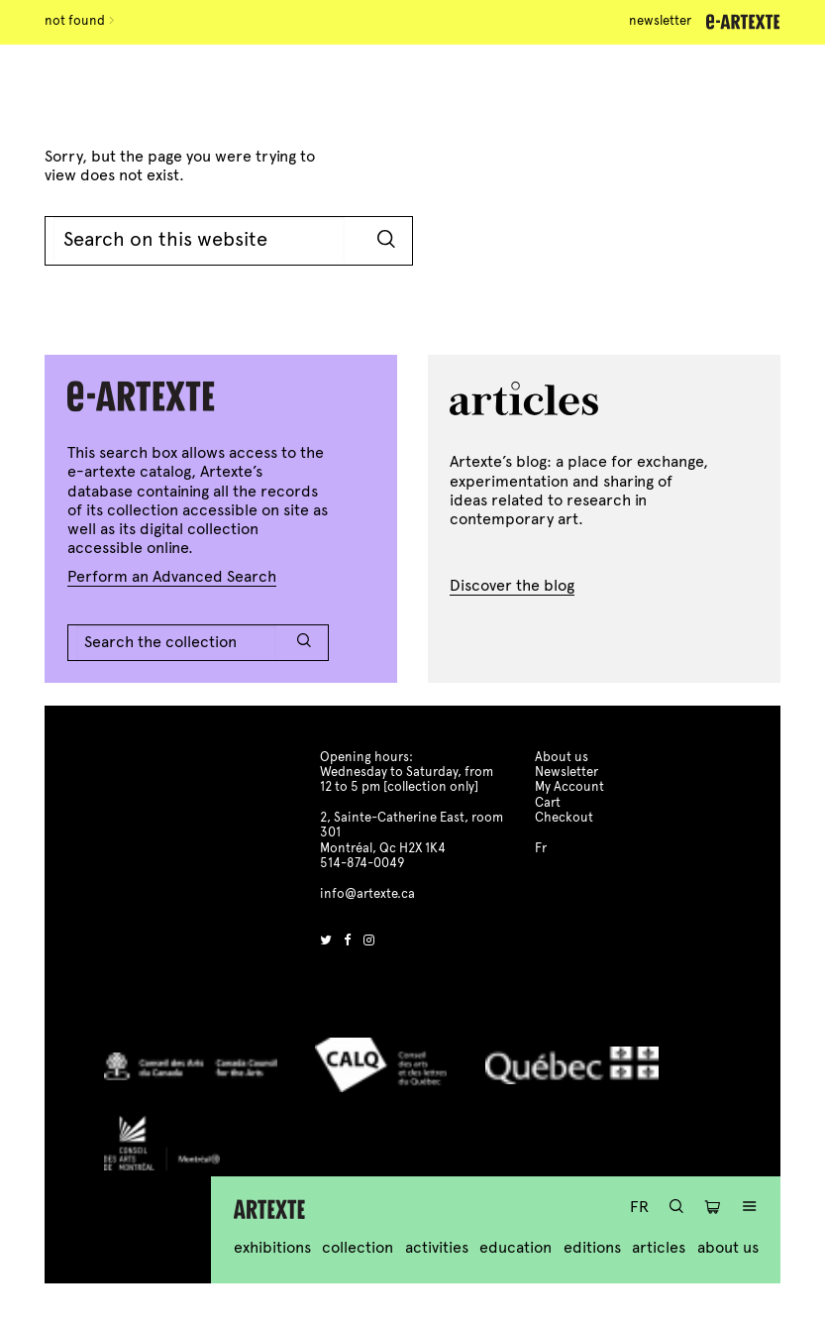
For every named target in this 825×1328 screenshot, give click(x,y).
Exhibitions (272, 1247)
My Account (569, 787)
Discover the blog (512, 585)
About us (728, 1247)
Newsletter (660, 21)
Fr (639, 1206)
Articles (658, 1247)
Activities (436, 1247)
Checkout (564, 818)
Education (515, 1247)
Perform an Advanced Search (171, 576)
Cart (548, 803)
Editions (592, 1247)
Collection (357, 1247)
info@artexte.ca (367, 894)
